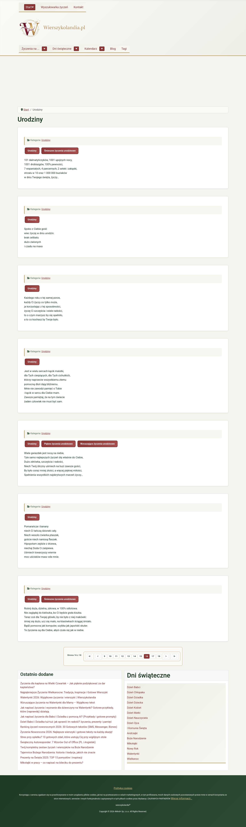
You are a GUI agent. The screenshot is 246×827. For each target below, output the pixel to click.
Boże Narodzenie (136, 739)
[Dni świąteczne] (76, 49)
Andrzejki (132, 734)
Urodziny (45, 140)
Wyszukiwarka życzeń (54, 7)
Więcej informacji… (181, 798)
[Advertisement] (123, 80)
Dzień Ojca (133, 723)
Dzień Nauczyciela (137, 718)
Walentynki (133, 754)
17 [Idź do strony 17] (155, 656)
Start (29, 7)
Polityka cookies (123, 788)
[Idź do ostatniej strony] (179, 656)
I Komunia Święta (137, 728)
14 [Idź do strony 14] (135, 656)
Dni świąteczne (62, 48)
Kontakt (78, 7)
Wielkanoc (133, 759)
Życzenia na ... (30, 48)
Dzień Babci (133, 688)
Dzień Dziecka (135, 703)
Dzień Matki (133, 713)
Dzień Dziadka (135, 698)
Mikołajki (132, 744)
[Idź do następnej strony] (170, 656)
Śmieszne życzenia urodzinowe (60, 150)
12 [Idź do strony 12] (121, 656)
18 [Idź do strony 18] (162, 656)
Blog (113, 48)
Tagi (124, 48)
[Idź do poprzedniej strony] (94, 656)
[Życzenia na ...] (44, 49)
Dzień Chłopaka (136, 693)
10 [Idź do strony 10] (107, 656)
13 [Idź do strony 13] (128, 656)
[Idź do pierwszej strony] (84, 656)
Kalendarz (91, 48)
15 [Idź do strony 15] (141, 656)
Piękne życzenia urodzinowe (58, 444)
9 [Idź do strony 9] (101, 656)
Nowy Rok (132, 749)
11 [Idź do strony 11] (114, 656)
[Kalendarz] (101, 49)
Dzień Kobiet (134, 708)
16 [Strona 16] (148, 656)
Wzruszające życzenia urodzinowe (97, 444)
